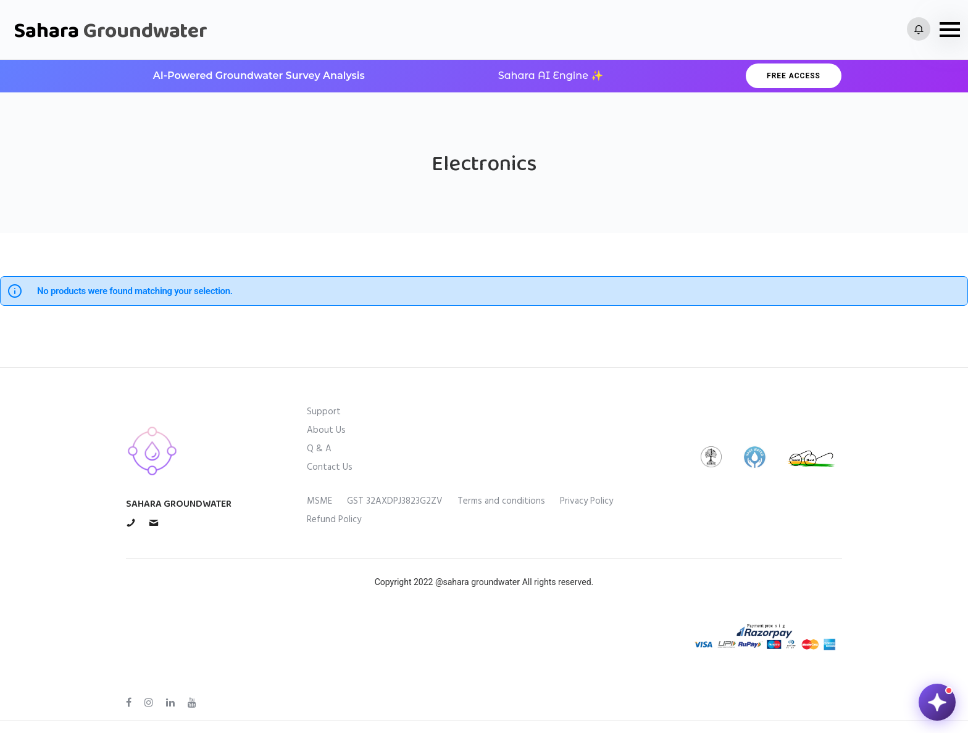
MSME (319, 501)
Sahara (110, 29)
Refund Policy (334, 519)
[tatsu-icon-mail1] (154, 522)
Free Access (793, 76)
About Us (326, 430)
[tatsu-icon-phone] (133, 522)
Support (324, 411)
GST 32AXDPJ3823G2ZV (395, 501)
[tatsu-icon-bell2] (918, 29)
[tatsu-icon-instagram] (150, 702)
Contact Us (330, 467)
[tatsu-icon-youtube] (192, 702)
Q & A (319, 448)
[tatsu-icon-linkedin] (172, 702)
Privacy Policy (586, 501)
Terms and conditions (501, 501)
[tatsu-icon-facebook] (130, 702)
